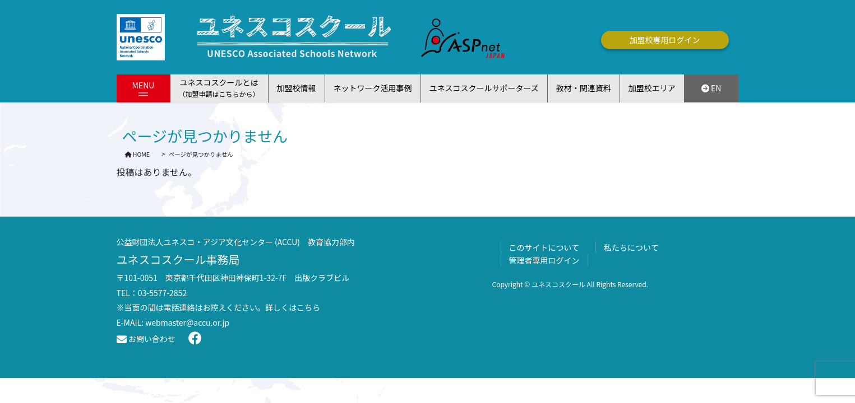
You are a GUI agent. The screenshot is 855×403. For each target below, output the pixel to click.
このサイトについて (544, 247)
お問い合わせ (146, 338)
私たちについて (631, 247)
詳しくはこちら (292, 307)
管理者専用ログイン (544, 260)
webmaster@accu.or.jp (187, 322)
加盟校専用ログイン (665, 39)
